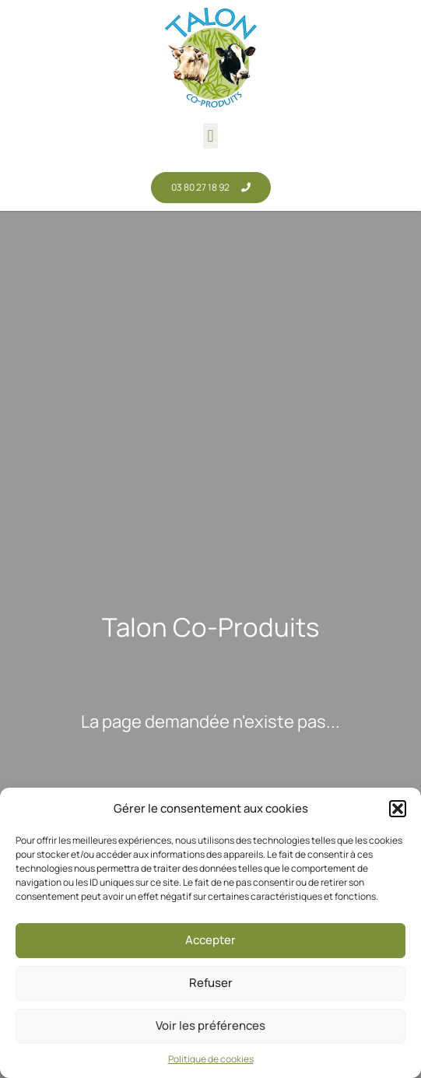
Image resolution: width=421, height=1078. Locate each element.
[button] (397, 808)
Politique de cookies (211, 1059)
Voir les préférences (210, 1025)
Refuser (211, 982)
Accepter (210, 940)
